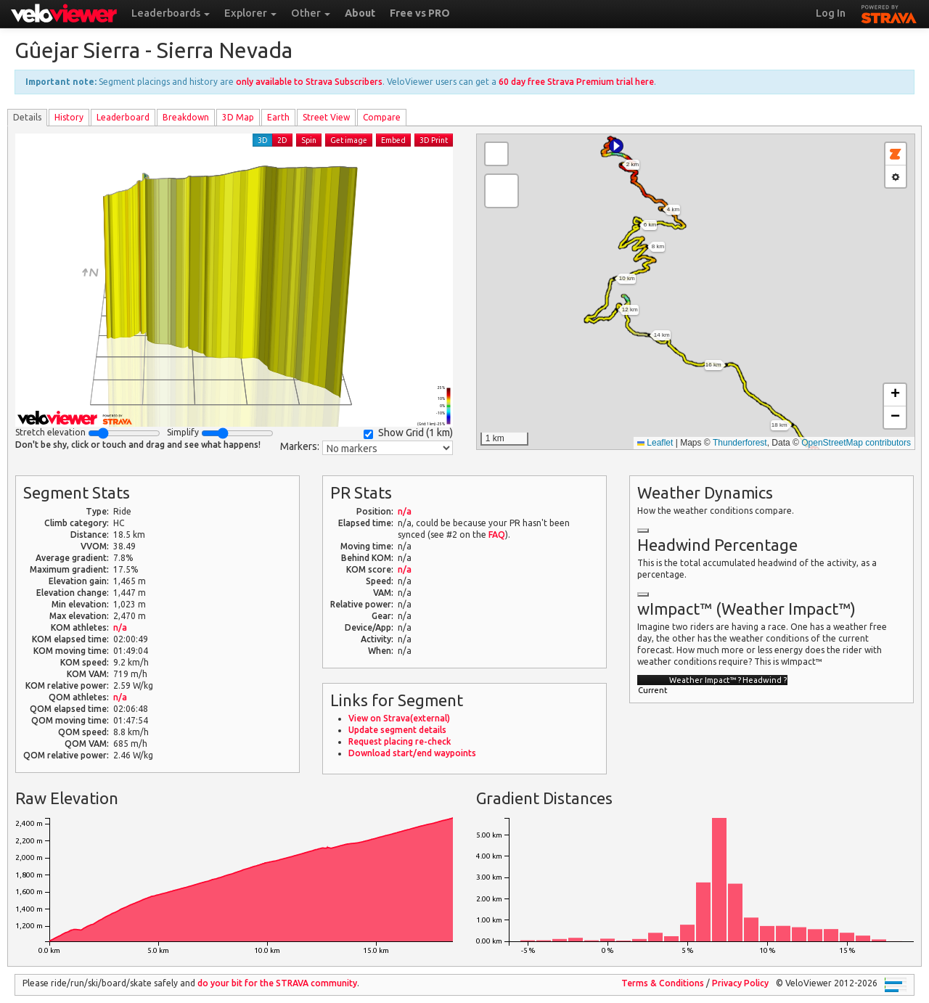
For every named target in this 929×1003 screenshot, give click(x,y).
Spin (308, 140)
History (68, 117)
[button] (616, 146)
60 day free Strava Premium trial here (576, 81)
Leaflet (655, 443)
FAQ (496, 534)
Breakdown (186, 117)
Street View (326, 117)
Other (310, 13)
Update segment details (397, 729)
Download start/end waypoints (412, 753)
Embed (393, 140)
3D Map (238, 117)
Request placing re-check (399, 741)
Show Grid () (408, 433)
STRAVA (889, 12)
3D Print (434, 140)
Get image (348, 140)
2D (282, 140)
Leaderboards (170, 13)
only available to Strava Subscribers (309, 81)
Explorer (250, 13)
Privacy (740, 983)
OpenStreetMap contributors (856, 443)
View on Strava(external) (399, 718)
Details (27, 117)
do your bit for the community (277, 983)
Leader (123, 117)
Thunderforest (740, 443)
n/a (120, 627)
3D (263, 140)
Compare (382, 117)
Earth (278, 117)
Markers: (299, 446)
